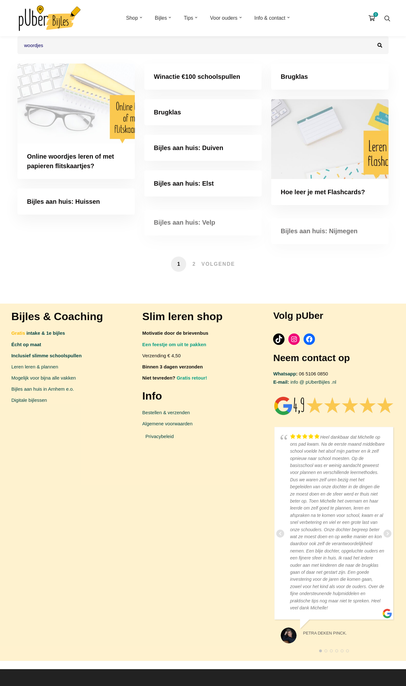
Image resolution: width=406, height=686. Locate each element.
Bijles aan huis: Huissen (63, 201)
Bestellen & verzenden (166, 412)
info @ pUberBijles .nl (304, 382)
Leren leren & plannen (34, 366)
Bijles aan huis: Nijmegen (319, 235)
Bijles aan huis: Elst (184, 183)
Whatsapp (284, 373)
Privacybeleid (160, 436)
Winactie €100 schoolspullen (197, 76)
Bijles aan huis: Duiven (188, 147)
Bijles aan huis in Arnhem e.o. (42, 389)
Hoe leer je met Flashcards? (323, 192)
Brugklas (294, 76)
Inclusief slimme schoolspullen (46, 355)
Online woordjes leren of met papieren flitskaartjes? (70, 161)
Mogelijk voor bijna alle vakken (43, 378)
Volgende (218, 264)
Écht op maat (26, 344)
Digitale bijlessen (29, 400)
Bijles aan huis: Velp (184, 227)
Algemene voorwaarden (167, 423)
